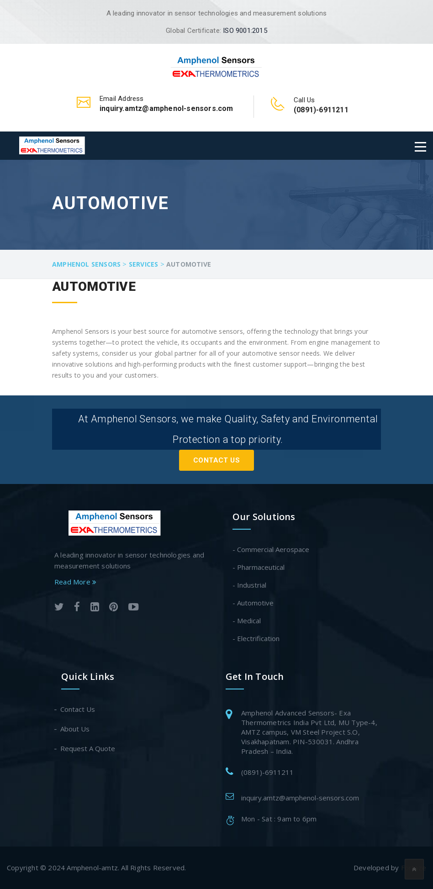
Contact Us (216, 460)
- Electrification (256, 638)
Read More (75, 581)
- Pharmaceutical (258, 567)
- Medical (246, 620)
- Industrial (249, 584)
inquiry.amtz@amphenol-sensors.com (300, 797)
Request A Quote (88, 748)
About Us (75, 728)
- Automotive (253, 602)
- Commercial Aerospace (270, 549)
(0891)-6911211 (267, 772)
